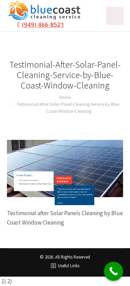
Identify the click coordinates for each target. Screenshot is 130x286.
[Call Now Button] (113, 271)
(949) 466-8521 (43, 24)
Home (65, 97)
